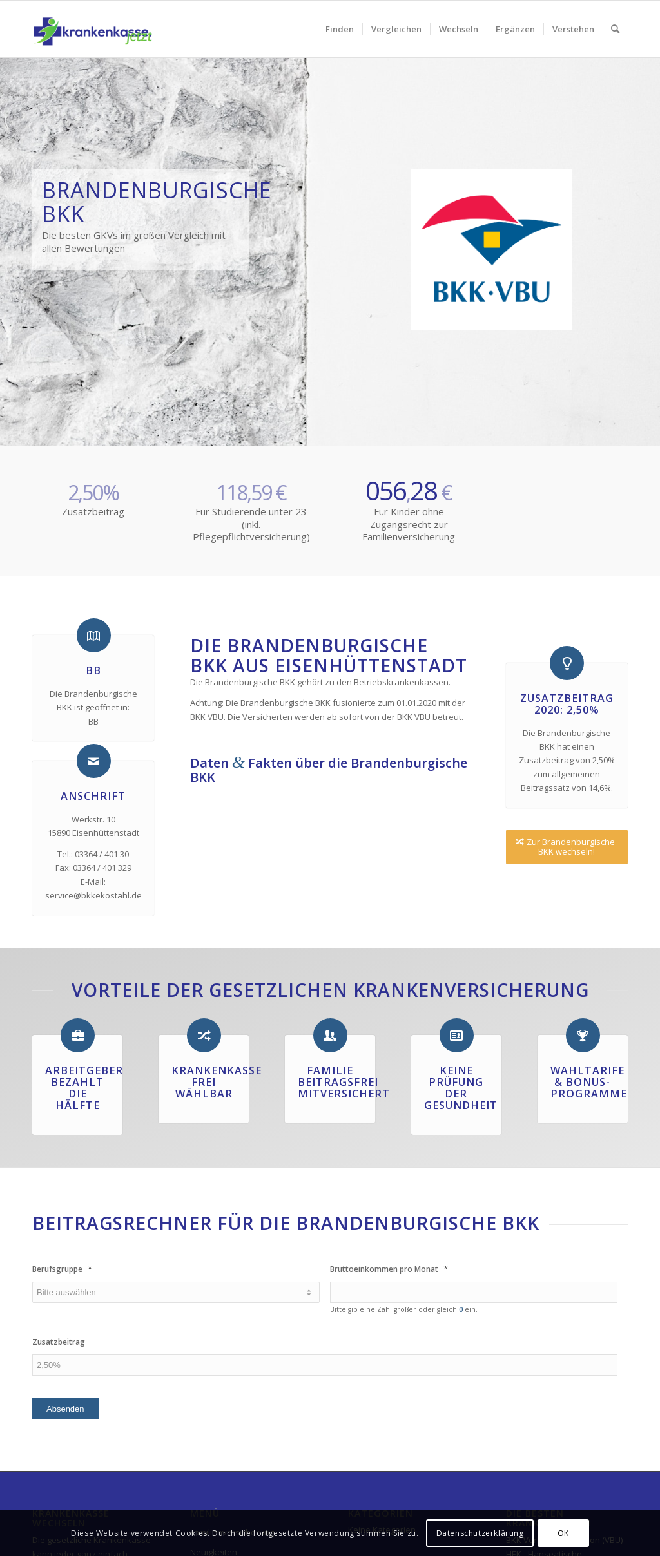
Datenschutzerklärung (480, 1533)
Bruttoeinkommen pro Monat (389, 1269)
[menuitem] (339, 29)
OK (563, 1533)
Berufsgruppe (62, 1269)
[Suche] (615, 29)
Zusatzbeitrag (58, 1342)
